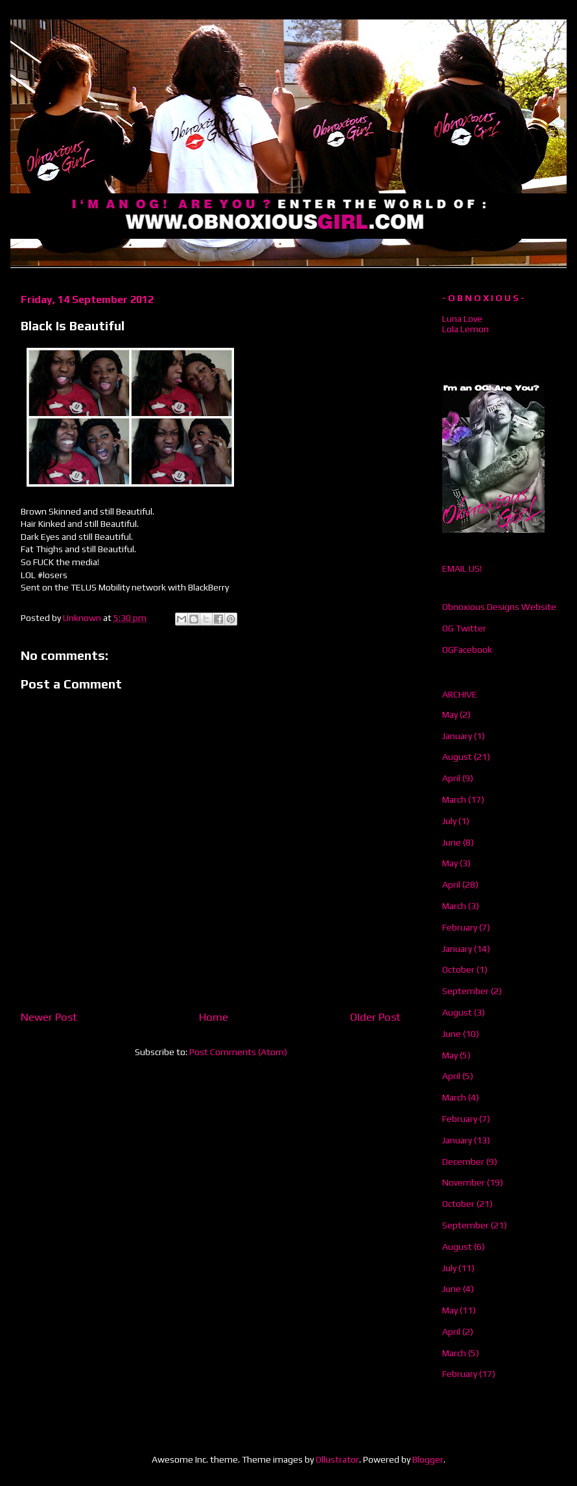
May (450, 714)
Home (213, 1016)
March (454, 799)
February (459, 927)
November (463, 1182)
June (451, 842)
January (457, 736)
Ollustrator (337, 1459)
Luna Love (462, 318)
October (458, 969)
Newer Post (49, 1016)
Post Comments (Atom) (238, 1052)
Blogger (427, 1459)
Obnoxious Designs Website (499, 607)
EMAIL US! (462, 568)
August (457, 756)
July (449, 821)
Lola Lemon (465, 329)
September (465, 991)
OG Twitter (464, 628)
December (463, 1161)
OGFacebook (467, 649)
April (451, 778)
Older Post (375, 1016)
